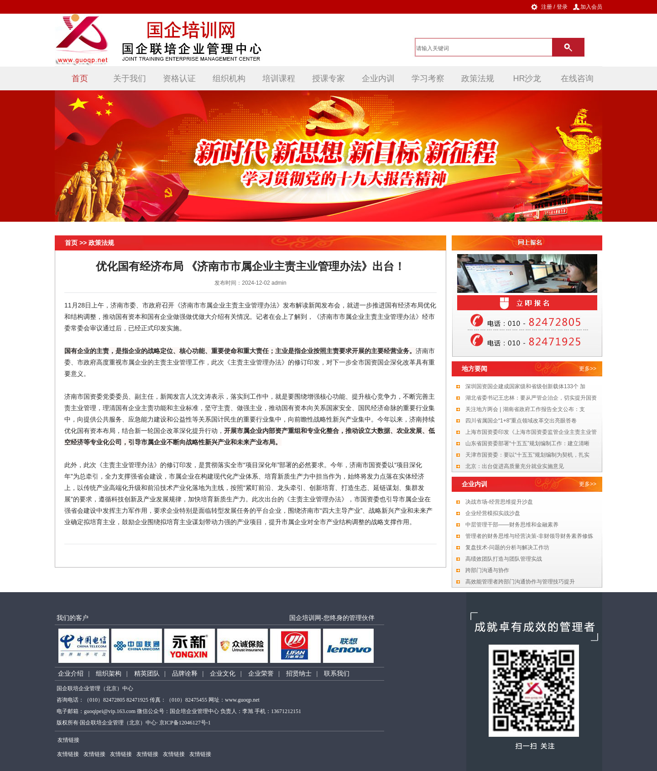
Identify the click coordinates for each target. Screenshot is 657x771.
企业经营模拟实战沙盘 (492, 513)
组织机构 (229, 78)
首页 (80, 78)
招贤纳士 (299, 673)
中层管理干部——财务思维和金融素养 (511, 524)
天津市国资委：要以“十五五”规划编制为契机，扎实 (527, 455)
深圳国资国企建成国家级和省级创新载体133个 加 (525, 386)
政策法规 (477, 78)
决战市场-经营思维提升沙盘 (499, 502)
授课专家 (328, 78)
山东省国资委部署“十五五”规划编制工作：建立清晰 (527, 443)
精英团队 (147, 673)
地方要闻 (474, 368)
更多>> (587, 368)
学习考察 (428, 78)
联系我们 (336, 673)
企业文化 (222, 673)
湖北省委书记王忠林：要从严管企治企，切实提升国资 (531, 398)
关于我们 (129, 78)
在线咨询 (577, 78)
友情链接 (68, 754)
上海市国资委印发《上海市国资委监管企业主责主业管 (531, 432)
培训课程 (278, 78)
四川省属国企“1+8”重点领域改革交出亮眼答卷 (521, 420)
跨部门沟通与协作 (487, 570)
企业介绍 (70, 673)
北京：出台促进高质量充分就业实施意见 (514, 466)
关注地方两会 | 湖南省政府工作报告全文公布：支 (525, 409)
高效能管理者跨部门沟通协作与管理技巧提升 (520, 581)
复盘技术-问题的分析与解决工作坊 (507, 547)
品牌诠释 (185, 673)
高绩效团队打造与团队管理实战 (503, 559)
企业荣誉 (261, 673)
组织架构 (108, 673)
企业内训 (378, 78)
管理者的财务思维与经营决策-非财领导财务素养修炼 (529, 536)
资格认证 (179, 78)
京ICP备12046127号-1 (185, 722)
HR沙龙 (527, 78)
